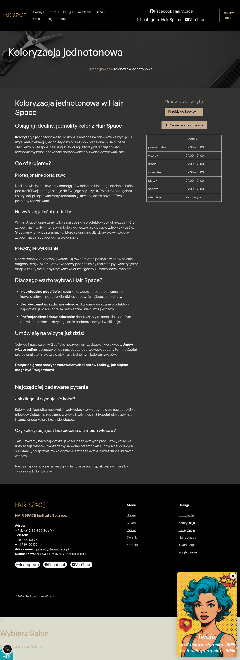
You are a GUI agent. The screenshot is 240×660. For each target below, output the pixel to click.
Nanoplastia (187, 537)
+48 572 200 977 (27, 540)
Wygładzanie (187, 552)
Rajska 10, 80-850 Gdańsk (36, 530)
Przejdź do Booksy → (184, 111)
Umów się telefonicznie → (184, 125)
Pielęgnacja (186, 530)
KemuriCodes (46, 596)
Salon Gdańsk (32, 646)
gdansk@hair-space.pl (52, 549)
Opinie (131, 530)
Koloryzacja (186, 523)
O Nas (131, 523)
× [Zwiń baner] (233, 576)
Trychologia (187, 545)
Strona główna (99, 69)
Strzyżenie (186, 515)
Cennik (132, 537)
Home (131, 515)
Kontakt (132, 545)
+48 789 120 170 (26, 544)
